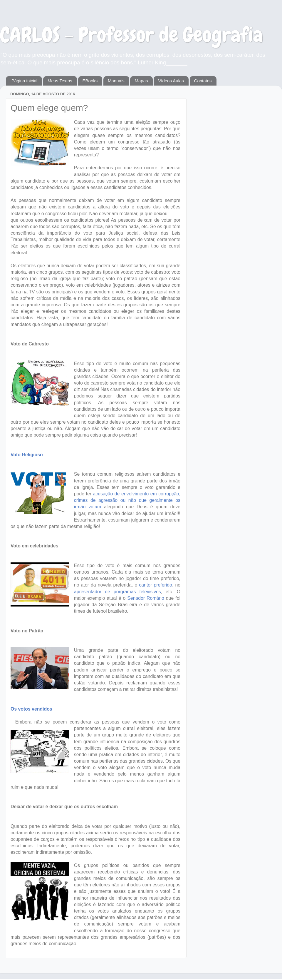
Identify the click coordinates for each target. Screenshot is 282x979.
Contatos (203, 80)
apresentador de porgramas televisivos (117, 591)
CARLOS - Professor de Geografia (131, 34)
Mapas (141, 80)
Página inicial (24, 80)
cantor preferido (154, 584)
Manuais (116, 80)
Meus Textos (60, 80)
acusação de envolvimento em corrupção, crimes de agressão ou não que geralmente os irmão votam (127, 500)
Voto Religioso (27, 454)
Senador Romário (144, 598)
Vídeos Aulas (171, 80)
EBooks (90, 80)
